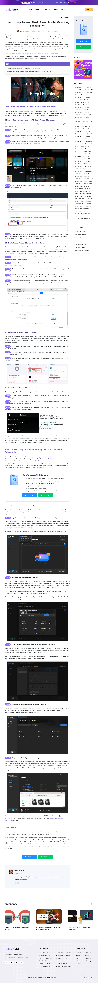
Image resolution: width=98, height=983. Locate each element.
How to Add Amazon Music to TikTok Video (79, 928)
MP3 (62, 463)
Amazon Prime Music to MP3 (83, 218)
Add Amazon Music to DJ (82, 156)
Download (47, 9)
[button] (91, 904)
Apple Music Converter (45, 963)
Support (55, 9)
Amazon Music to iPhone (82, 107)
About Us (79, 952)
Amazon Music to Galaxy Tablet (83, 114)
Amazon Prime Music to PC (82, 100)
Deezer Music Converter (63, 955)
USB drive (52, 818)
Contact (88, 952)
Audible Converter (62, 958)
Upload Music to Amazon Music (84, 216)
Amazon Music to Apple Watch (83, 183)
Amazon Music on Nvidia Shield (84, 178)
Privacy (79, 961)
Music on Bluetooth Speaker (83, 151)
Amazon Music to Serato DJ (83, 154)
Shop (78, 958)
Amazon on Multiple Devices (83, 203)
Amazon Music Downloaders (83, 196)
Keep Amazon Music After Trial (83, 198)
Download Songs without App (83, 193)
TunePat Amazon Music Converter (47, 459)
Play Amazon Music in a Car (82, 191)
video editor (8, 820)
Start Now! (73, 2)
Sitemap (88, 958)
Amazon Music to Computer (83, 97)
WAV (6, 465)
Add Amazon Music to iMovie (83, 168)
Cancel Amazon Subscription (83, 208)
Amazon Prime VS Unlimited (83, 201)
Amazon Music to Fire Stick (82, 173)
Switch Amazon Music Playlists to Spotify (17, 928)
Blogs (78, 955)
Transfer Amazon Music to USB (83, 134)
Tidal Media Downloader (45, 961)
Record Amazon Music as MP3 (83, 221)
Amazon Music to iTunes (82, 186)
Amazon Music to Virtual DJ (82, 159)
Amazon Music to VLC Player (83, 166)
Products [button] (37, 9)
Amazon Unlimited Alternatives (83, 206)
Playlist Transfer (44, 966)
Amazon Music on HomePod (83, 139)
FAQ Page (88, 961)
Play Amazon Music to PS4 (82, 126)
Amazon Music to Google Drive (83, 136)
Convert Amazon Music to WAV (83, 92)
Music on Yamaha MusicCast (83, 149)
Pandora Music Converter (64, 961)
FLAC (10, 465)
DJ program (59, 818)
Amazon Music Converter (64, 952)
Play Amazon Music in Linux (83, 105)
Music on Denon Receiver (82, 146)
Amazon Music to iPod (81, 109)
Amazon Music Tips (37, 31)
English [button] (88, 977)
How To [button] (63, 9)
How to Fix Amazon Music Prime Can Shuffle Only (48, 928)
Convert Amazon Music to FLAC (84, 90)
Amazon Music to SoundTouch (83, 141)
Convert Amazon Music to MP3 (83, 87)
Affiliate (88, 955)
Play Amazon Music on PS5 (82, 129)
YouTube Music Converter (45, 958)
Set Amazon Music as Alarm (83, 124)
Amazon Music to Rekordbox (83, 161)
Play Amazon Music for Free (83, 213)
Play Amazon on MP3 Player (83, 163)
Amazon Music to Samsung (82, 112)
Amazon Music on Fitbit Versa (83, 181)
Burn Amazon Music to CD (82, 188)
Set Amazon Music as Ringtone (83, 121)
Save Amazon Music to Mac (82, 102)
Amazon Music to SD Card (82, 131)
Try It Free (83, 41)
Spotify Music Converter (45, 955)
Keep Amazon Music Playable (83, 211)
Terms (79, 963)
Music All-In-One (43, 952)
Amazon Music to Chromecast (83, 144)
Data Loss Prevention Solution (65, 966)
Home (30, 9)
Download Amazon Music (82, 95)
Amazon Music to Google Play (83, 171)
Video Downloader (62, 963)
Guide (12, 17)
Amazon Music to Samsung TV (83, 176)
